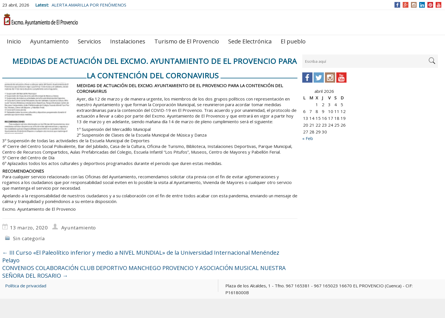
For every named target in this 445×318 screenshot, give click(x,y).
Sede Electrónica (250, 41)
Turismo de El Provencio (186, 41)
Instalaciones (127, 41)
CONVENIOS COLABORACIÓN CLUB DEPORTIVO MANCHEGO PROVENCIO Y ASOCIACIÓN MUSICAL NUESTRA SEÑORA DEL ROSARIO (144, 271)
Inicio (14, 41)
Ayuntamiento (49, 41)
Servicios (89, 41)
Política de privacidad (25, 285)
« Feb (307, 138)
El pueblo (293, 41)
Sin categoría (29, 238)
